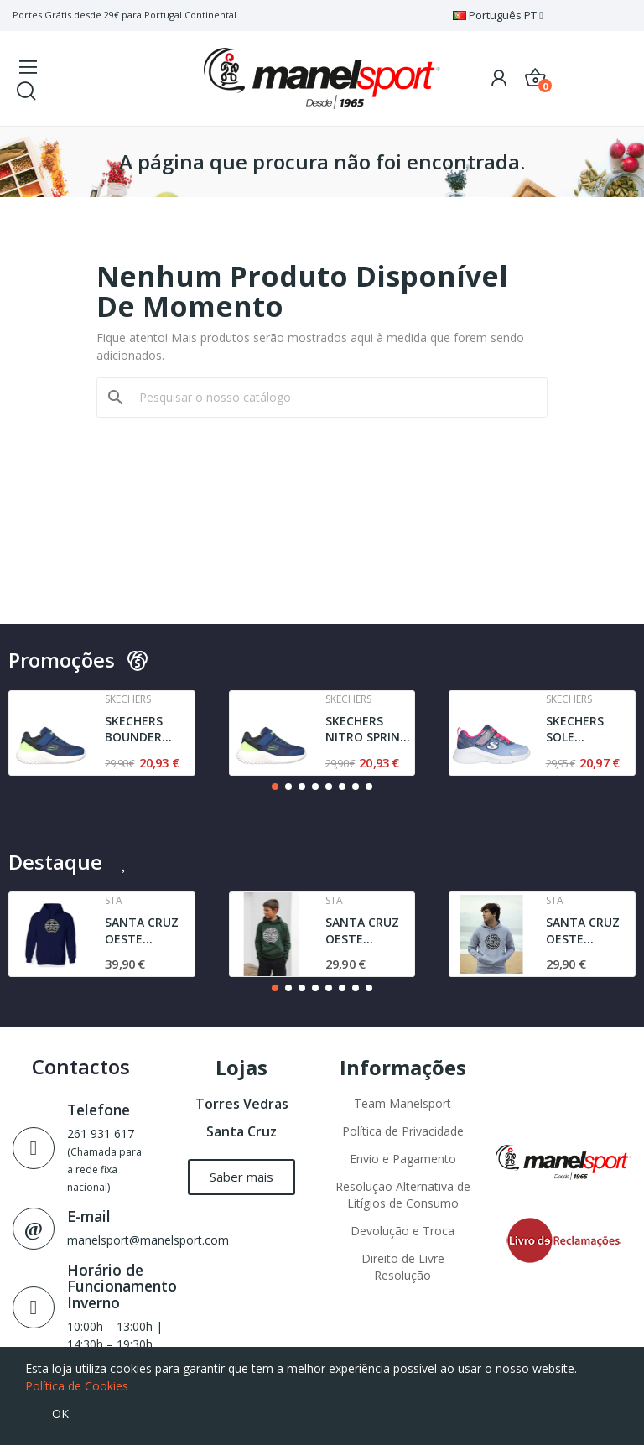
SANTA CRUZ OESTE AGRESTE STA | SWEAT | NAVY (149, 930)
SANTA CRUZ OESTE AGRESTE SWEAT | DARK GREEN (367, 930)
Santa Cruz (241, 1131)
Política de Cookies (76, 1386)
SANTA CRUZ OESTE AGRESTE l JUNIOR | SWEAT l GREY (586, 930)
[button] (275, 786)
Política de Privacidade (403, 1131)
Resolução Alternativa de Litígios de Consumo (402, 1194)
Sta (113, 901)
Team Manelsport (402, 1103)
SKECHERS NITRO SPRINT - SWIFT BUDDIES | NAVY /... (366, 729)
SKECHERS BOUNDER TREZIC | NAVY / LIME (147, 729)
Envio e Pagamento (403, 1159)
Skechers (128, 699)
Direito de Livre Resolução (402, 1266)
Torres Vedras (241, 1103)
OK (60, 1414)
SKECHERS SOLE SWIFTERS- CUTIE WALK (580, 729)
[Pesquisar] (332, 397)
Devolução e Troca (402, 1231)
